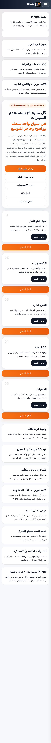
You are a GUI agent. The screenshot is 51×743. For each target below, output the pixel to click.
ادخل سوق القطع (25, 177)
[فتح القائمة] (45, 4)
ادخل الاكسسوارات (25, 185)
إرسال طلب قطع (25, 169)
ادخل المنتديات (25, 201)
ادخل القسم (25, 247)
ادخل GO (25, 193)
